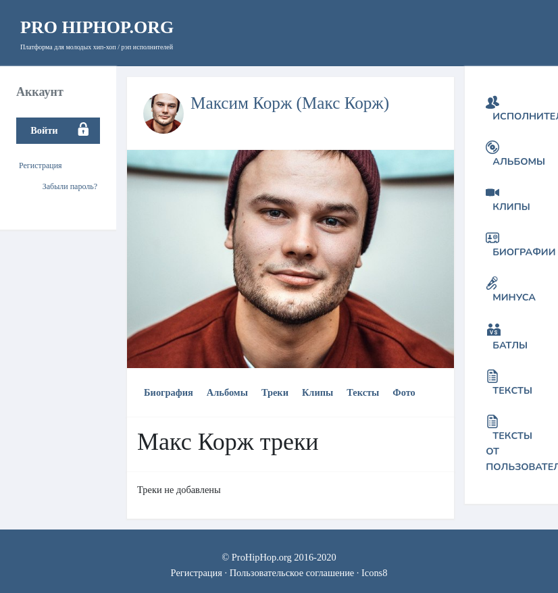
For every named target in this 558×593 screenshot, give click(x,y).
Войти (43, 130)
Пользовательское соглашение (292, 572)
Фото (403, 392)
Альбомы (227, 392)
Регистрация (40, 165)
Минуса (514, 297)
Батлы (510, 345)
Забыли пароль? (70, 186)
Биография (168, 392)
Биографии (523, 252)
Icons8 (374, 572)
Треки (274, 392)
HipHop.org (97, 27)
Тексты (363, 392)
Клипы (317, 392)
